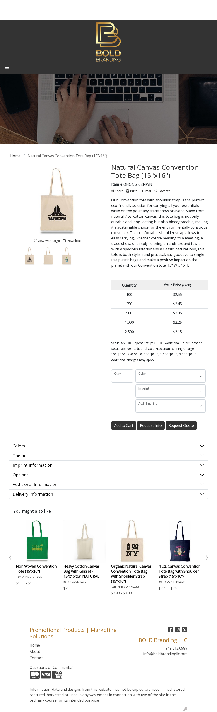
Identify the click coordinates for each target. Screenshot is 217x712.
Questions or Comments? (51, 667)
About (23, 4)
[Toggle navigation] (7, 69)
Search (168, 4)
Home (9, 4)
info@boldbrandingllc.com (165, 653)
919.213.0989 (176, 648)
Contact (37, 4)
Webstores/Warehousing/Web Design (36, 14)
